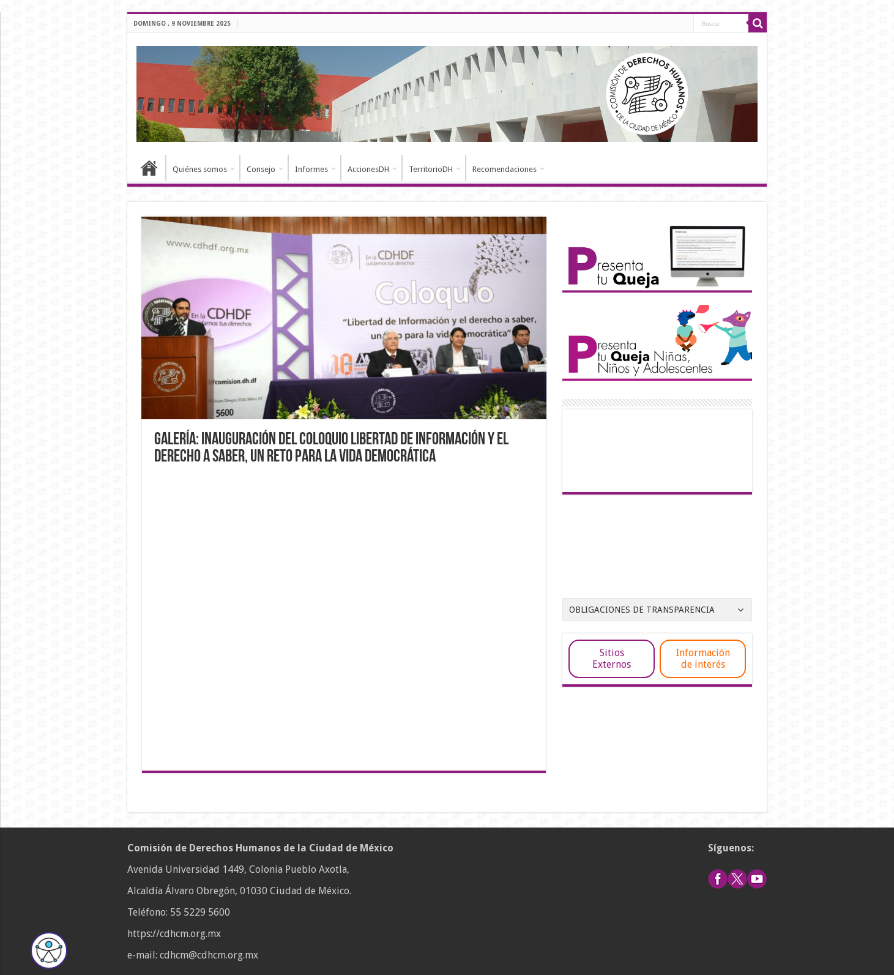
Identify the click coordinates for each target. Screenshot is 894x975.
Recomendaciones (504, 169)
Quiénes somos (200, 169)
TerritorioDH (431, 169)
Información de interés (703, 658)
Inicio (149, 168)
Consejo (261, 169)
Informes (311, 169)
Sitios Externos (611, 658)
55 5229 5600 (200, 912)
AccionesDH (368, 169)
